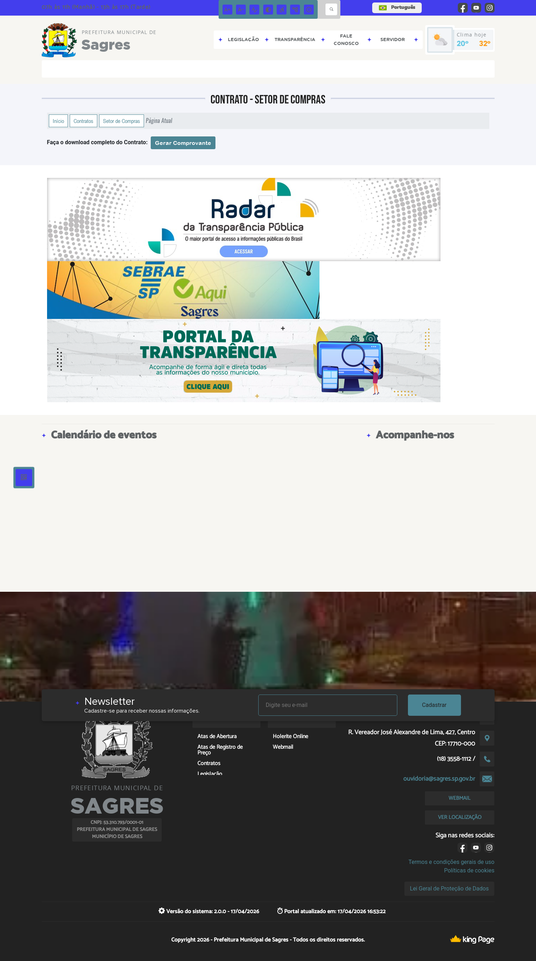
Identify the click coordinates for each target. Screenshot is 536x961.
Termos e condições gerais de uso (451, 862)
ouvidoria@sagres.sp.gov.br (439, 779)
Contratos (83, 120)
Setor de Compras (121, 120)
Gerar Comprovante (183, 143)
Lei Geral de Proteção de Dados (449, 888)
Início (58, 120)
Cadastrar (434, 705)
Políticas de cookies (469, 870)
